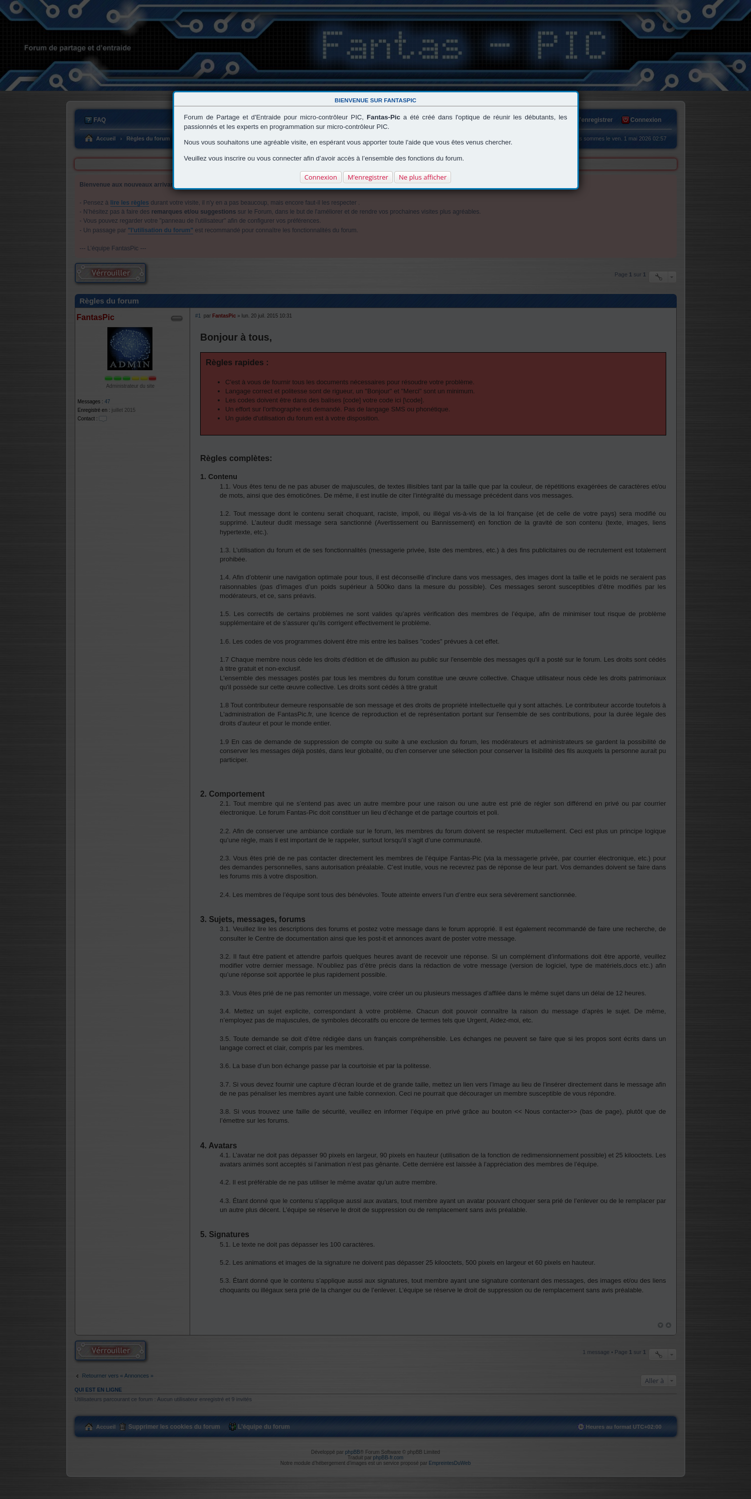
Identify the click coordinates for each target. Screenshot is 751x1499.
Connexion (321, 177)
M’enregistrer (368, 177)
